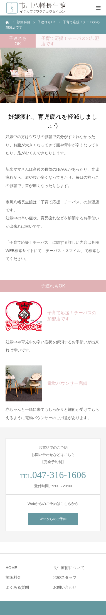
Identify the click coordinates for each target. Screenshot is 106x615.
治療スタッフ (65, 577)
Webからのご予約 (53, 519)
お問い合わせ (65, 587)
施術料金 (13, 577)
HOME (11, 567)
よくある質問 (17, 587)
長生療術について (68, 567)
